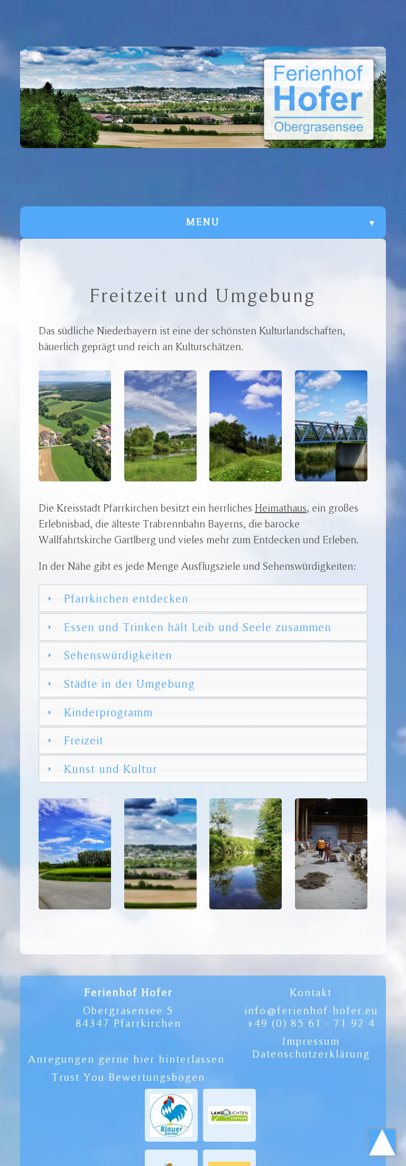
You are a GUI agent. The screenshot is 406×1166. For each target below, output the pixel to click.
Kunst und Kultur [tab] (101, 768)
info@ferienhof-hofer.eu (311, 1010)
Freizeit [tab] (74, 740)
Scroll (382, 1142)
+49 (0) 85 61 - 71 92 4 (311, 1023)
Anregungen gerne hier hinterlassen (126, 1059)
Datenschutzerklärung (311, 1054)
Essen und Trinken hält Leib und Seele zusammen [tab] (188, 627)
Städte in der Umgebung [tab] (120, 683)
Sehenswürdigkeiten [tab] (109, 655)
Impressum (311, 1041)
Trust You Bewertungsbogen (128, 1077)
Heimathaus (281, 508)
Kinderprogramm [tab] (99, 712)
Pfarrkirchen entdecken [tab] (117, 598)
